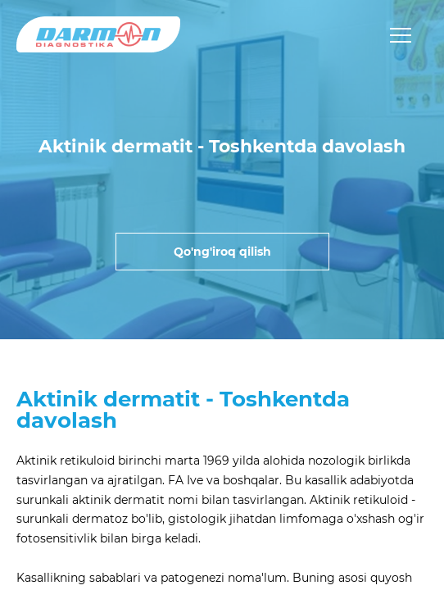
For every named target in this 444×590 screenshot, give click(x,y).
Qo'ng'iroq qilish (222, 251)
